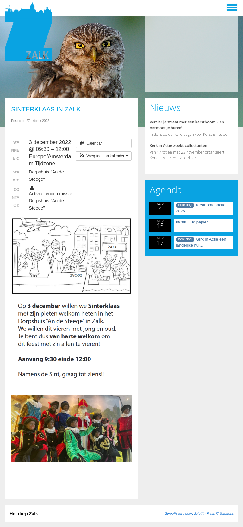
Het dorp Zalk (23, 513)
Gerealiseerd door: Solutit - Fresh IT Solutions (199, 513)
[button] (103, 156)
